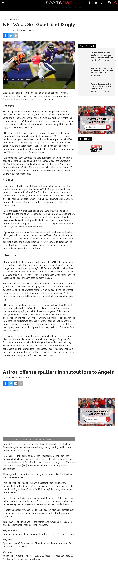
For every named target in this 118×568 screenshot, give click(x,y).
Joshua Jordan (111, 60)
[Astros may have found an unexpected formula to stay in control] (83, 72)
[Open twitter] (96, 2)
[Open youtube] (103, 2)
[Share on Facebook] (5, 35)
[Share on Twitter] (10, 35)
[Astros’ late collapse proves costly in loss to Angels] (39, 417)
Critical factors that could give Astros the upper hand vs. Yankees (102, 55)
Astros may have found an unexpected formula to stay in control (102, 70)
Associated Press (97, 60)
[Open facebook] (89, 2)
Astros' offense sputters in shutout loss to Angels (58, 372)
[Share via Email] (15, 383)
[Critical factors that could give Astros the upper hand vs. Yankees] (83, 57)
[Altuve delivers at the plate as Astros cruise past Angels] (83, 88)
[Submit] (115, 3)
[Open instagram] (109, 2)
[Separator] (15, 35)
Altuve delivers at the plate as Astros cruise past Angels (101, 86)
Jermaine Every (9, 30)
